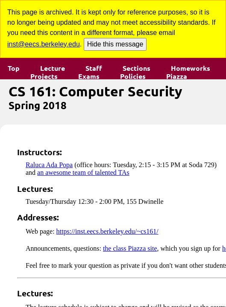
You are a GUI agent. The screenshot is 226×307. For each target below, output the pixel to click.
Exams (89, 76)
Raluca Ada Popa (49, 164)
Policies (133, 76)
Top (14, 68)
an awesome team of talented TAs (83, 172)
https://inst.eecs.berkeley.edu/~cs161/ (107, 231)
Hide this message (115, 44)
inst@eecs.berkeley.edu (43, 44)
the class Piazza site (130, 248)
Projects (44, 76)
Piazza (176, 76)
